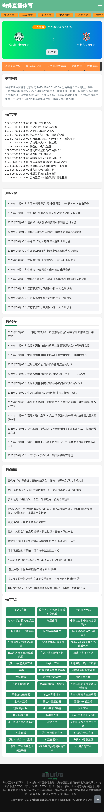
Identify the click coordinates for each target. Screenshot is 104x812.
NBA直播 (9, 14)
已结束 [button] (52, 51)
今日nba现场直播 (83, 739)
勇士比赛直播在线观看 (83, 694)
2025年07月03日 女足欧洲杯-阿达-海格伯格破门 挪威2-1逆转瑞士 (45, 383)
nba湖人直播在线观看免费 (20, 654)
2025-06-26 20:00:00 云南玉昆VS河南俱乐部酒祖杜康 (36, 177)
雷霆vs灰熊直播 (83, 701)
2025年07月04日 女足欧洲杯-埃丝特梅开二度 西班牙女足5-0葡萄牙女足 (49, 345)
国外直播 (83, 708)
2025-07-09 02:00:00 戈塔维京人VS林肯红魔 (31, 142)
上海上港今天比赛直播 (21, 631)
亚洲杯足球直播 (52, 708)
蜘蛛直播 (92, 66)
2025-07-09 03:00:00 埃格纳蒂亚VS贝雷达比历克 (33, 158)
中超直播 (64, 14)
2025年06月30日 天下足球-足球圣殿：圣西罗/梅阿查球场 (40, 455)
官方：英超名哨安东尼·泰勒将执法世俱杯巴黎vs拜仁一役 (40, 531)
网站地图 (88, 799)
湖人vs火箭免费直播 (20, 663)
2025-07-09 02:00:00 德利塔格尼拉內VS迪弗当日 (33, 150)
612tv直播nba (52, 694)
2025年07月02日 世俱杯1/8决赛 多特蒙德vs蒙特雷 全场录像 (42, 222)
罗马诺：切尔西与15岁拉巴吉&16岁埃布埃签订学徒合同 (40, 559)
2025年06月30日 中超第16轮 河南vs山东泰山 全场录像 (39, 269)
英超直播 (27, 14)
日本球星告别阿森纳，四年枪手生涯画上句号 (33, 550)
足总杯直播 (20, 701)
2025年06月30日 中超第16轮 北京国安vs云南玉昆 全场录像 (42, 260)
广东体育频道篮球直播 (52, 670)
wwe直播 (21, 677)
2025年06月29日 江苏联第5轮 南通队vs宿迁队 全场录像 (40, 297)
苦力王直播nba (20, 683)
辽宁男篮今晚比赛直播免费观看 (52, 611)
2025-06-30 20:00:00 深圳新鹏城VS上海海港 (31, 173)
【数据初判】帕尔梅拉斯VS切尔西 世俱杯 (32, 569)
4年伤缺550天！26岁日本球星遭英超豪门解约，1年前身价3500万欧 (46, 588)
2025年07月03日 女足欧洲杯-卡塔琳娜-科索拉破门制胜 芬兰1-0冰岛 (46, 373)
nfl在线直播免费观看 (83, 670)
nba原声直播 (83, 677)
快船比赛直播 (21, 715)
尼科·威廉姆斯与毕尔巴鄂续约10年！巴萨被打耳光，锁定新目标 (44, 489)
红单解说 (77, 66)
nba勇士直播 (52, 663)
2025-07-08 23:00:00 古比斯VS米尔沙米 (28, 123)
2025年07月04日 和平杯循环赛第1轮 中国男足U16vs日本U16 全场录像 (48, 203)
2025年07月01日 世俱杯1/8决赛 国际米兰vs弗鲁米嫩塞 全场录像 (45, 231)
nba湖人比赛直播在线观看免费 (83, 643)
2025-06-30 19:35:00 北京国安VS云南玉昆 (29, 169)
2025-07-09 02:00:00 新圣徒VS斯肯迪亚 (28, 146)
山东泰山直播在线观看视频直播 (21, 748)
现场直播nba (20, 708)
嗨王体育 (52, 620)
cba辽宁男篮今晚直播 (83, 715)
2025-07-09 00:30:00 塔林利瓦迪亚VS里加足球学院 (34, 134)
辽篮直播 (52, 721)
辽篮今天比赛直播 (52, 732)
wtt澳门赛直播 (83, 746)
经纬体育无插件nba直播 (20, 643)
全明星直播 (52, 715)
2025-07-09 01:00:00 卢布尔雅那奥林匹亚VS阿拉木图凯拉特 (40, 138)
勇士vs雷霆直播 (52, 701)
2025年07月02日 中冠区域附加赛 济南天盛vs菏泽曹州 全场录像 (44, 213)
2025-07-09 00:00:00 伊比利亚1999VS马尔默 (31, 127)
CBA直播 (46, 14)
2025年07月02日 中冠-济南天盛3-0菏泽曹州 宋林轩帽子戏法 (42, 392)
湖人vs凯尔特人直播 (20, 739)
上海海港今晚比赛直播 (83, 663)
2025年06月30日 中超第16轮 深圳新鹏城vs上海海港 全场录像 (43, 250)
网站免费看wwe (52, 677)
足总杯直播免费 (52, 631)
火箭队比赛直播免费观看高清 (83, 685)
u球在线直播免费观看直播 (52, 748)
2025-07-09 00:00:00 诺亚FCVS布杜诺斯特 (30, 130)
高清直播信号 (12, 66)
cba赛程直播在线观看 (52, 683)
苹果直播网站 (83, 609)
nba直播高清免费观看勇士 (83, 633)
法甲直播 (83, 14)
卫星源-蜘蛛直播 (56, 66)
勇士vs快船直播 (21, 694)
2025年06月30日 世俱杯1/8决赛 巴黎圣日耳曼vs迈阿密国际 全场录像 (47, 279)
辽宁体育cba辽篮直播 (52, 641)
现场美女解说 (33, 66)
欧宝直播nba (52, 739)
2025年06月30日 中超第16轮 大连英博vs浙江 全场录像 (39, 241)
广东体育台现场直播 (52, 652)
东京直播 (21, 732)
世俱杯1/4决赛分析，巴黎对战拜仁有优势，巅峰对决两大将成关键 (45, 480)
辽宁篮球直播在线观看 (21, 721)
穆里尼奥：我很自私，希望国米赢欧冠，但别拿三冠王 (39, 499)
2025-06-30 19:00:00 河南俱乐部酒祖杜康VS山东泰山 (36, 165)
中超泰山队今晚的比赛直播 (83, 622)
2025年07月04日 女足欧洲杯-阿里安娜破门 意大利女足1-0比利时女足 (47, 354)
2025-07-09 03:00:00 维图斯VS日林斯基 (28, 154)
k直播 (21, 670)
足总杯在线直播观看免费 (83, 723)
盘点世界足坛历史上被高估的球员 (27, 522)
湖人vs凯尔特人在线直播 (21, 622)
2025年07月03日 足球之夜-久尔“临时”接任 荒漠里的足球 (40, 364)
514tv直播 (21, 609)
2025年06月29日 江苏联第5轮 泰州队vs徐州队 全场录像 (40, 307)
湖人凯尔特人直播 (83, 732)
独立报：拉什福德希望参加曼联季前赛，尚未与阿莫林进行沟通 (44, 578)
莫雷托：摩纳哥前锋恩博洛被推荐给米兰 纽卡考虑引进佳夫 (41, 540)
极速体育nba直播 (83, 652)
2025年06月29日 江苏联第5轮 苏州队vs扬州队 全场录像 (40, 288)
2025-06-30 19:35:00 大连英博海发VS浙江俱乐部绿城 (36, 161)
